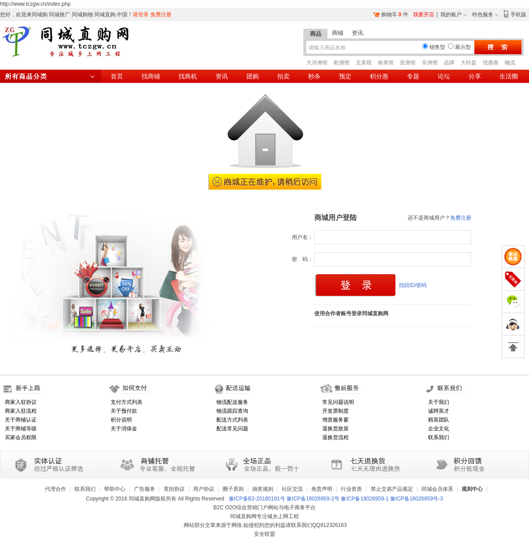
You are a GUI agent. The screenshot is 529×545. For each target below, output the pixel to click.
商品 (315, 33)
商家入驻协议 (21, 402)
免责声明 (321, 489)
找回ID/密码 (413, 285)
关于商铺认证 (21, 420)
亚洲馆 (408, 63)
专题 (413, 76)
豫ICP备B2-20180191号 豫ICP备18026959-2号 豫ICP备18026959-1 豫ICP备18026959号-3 (336, 499)
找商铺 (151, 76)
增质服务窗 (335, 420)
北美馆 (364, 63)
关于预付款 (124, 411)
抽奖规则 (262, 489)
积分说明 (121, 420)
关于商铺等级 (21, 429)
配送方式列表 (232, 420)
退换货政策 (335, 429)
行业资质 (351, 489)
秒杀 (314, 76)
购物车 (389, 14)
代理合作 (55, 489)
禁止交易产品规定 (392, 489)
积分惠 (379, 76)
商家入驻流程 (21, 411)
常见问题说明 (338, 402)
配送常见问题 (232, 429)
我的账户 (451, 14)
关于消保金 (124, 429)
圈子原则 (233, 489)
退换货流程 (335, 437)
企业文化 (438, 429)
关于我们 (438, 402)
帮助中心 (114, 489)
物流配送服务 (232, 402)
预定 (345, 76)
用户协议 (203, 489)
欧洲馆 (342, 63)
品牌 (449, 63)
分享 (475, 76)
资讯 (357, 33)
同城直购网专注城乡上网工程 (264, 516)
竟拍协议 (174, 489)
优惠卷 (491, 63)
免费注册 (160, 14)
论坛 (444, 76)
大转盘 (469, 63)
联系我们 (438, 437)
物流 (510, 63)
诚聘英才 (438, 411)
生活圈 (508, 76)
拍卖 (283, 76)
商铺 (337, 33)
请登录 (141, 14)
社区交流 (292, 489)
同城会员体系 (437, 489)
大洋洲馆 (317, 63)
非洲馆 (430, 63)
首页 (117, 76)
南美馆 (386, 63)
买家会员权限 (21, 437)
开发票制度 (335, 411)
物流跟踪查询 (232, 411)
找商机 (188, 76)
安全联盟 (264, 534)
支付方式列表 (126, 402)
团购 (252, 76)
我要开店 (423, 14)
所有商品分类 (50, 76)
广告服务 (144, 489)
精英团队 (438, 420)
